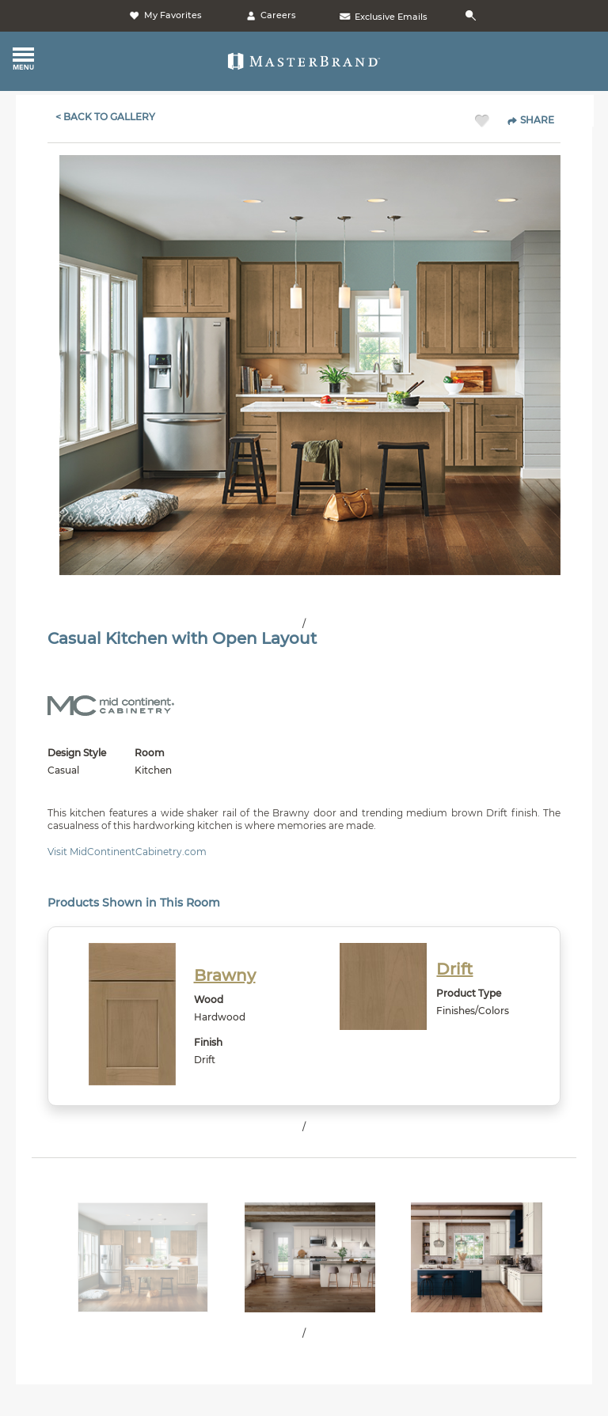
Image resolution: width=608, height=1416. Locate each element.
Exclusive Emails (383, 16)
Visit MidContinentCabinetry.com (127, 852)
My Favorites (164, 15)
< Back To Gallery (105, 117)
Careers (270, 15)
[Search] (473, 16)
